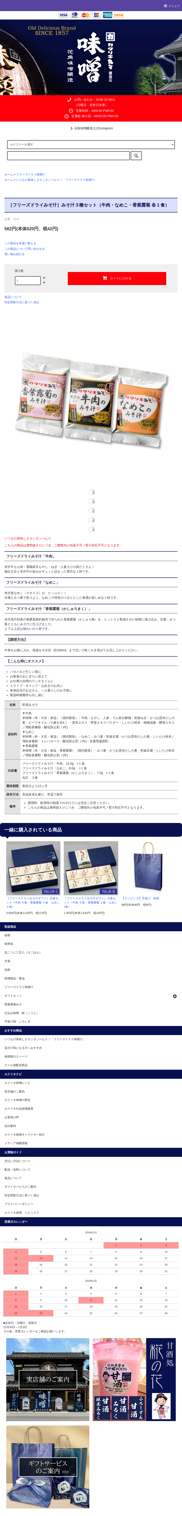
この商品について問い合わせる (24, 248)
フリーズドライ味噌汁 (30, 174)
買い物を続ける (14, 254)
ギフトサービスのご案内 (20, 1186)
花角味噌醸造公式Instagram (91, 128)
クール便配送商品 (16, 1065)
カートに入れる (117, 278)
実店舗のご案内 (14, 1091)
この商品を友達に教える (20, 243)
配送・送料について (17, 1169)
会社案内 (10, 1126)
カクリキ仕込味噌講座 (18, 1108)
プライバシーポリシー (18, 1204)
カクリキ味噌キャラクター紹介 (24, 1134)
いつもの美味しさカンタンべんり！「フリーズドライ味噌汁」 (56, 179)
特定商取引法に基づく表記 (21, 302)
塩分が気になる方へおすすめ (23, 1047)
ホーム (8, 174)
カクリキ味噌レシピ (17, 1083)
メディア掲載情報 (16, 1143)
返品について (13, 297)
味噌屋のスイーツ (16, 1056)
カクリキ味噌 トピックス (21, 1212)
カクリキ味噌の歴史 (17, 1100)
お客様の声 (11, 1117)
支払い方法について (17, 1161)
